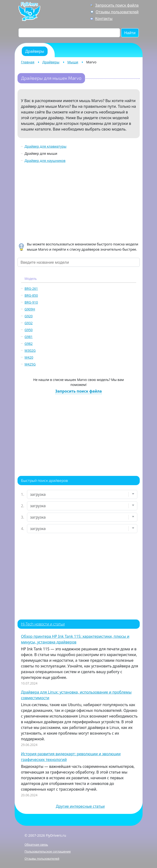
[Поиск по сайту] (69, 32)
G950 (29, 330)
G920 (29, 316)
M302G (30, 350)
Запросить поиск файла (117, 5)
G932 (29, 323)
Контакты (103, 18)
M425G (30, 364)
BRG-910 (31, 302)
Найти (129, 32)
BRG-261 (31, 288)
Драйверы (50, 62)
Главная (28, 62)
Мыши (72, 62)
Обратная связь (36, 844)
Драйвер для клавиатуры (46, 146)
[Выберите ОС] (82, 528)
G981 (29, 336)
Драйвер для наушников (45, 160)
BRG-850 (31, 295)
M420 (29, 357)
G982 (29, 343)
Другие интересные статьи (80, 806)
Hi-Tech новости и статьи (43, 624)
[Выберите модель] (82, 517)
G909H (30, 309)
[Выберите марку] (82, 505)
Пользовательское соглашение (48, 851)
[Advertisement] (79, 203)
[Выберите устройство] (82, 494)
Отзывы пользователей (117, 11)
